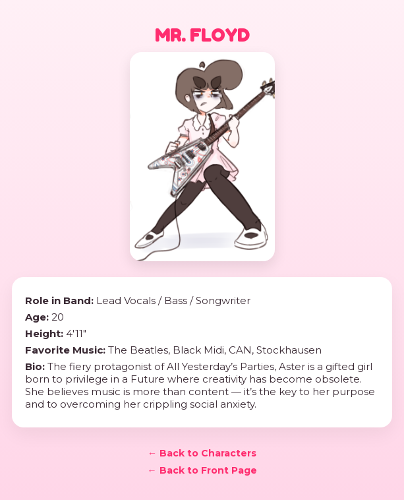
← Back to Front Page (202, 470)
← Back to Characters (202, 453)
